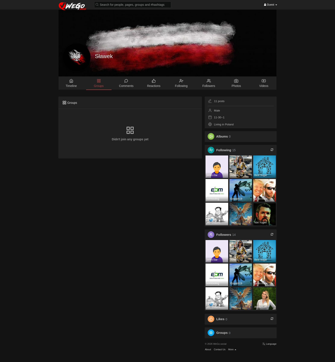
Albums (222, 136)
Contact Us (219, 349)
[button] (133, 4)
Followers (223, 234)
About (208, 349)
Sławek (104, 56)
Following (223, 150)
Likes (220, 319)
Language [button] (269, 344)
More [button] (232, 349)
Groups (222, 333)
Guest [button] (270, 4)
